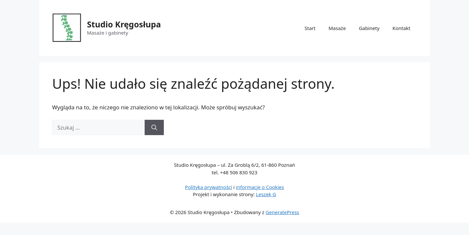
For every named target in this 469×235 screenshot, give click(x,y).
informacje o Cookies (260, 187)
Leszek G (266, 194)
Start (310, 28)
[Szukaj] (154, 127)
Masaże (337, 28)
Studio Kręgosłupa (124, 24)
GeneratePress (282, 212)
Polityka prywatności (208, 187)
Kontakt (401, 28)
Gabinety (369, 28)
